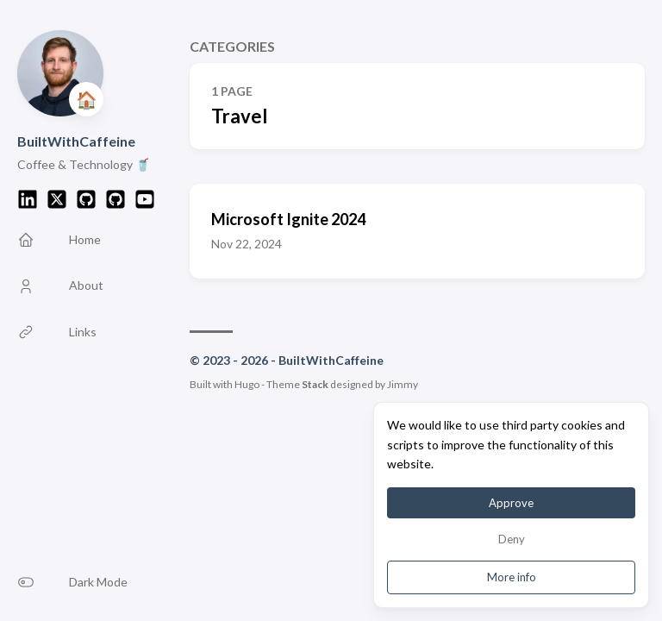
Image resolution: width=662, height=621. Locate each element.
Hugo (246, 384)
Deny (511, 539)
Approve (511, 503)
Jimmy (402, 384)
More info (511, 577)
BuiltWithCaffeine (76, 141)
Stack (315, 384)
